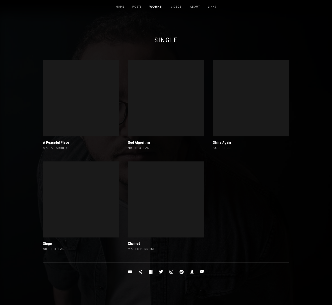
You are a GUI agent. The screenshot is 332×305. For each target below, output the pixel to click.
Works (155, 6)
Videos (176, 6)
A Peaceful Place (56, 142)
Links (212, 6)
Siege (47, 243)
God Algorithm (139, 142)
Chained (134, 243)
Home (120, 6)
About (195, 6)
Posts (137, 6)
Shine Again (222, 142)
